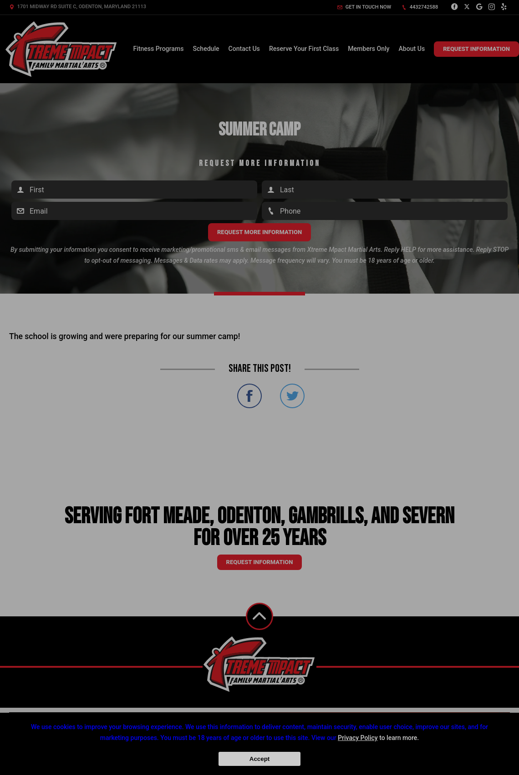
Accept (259, 758)
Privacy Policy (358, 737)
